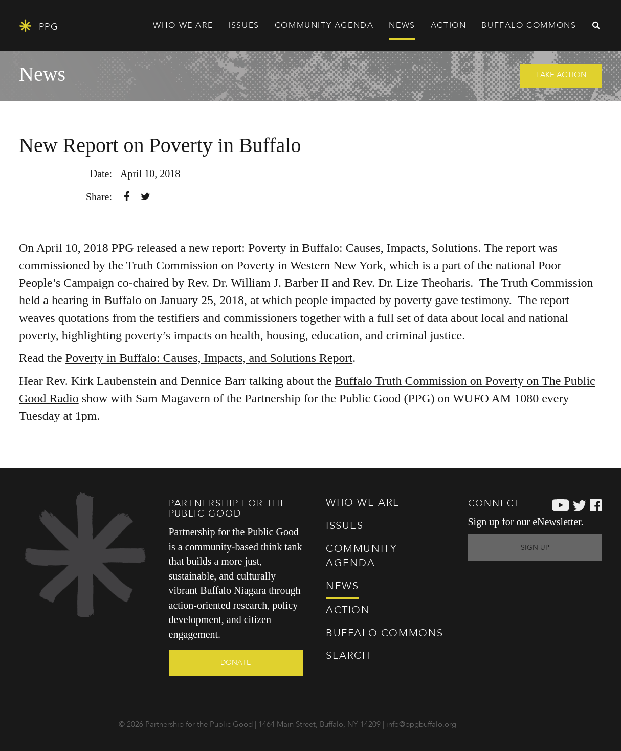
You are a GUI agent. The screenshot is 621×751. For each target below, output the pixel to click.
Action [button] (449, 26)
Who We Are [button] (183, 26)
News (402, 26)
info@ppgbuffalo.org (421, 725)
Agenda (324, 26)
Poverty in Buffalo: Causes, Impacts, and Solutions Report (209, 357)
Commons (384, 634)
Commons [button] (528, 26)
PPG (38, 25)
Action (348, 611)
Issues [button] (243, 26)
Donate (235, 663)
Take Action (561, 75)
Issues (345, 526)
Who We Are (363, 503)
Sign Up (535, 547)
